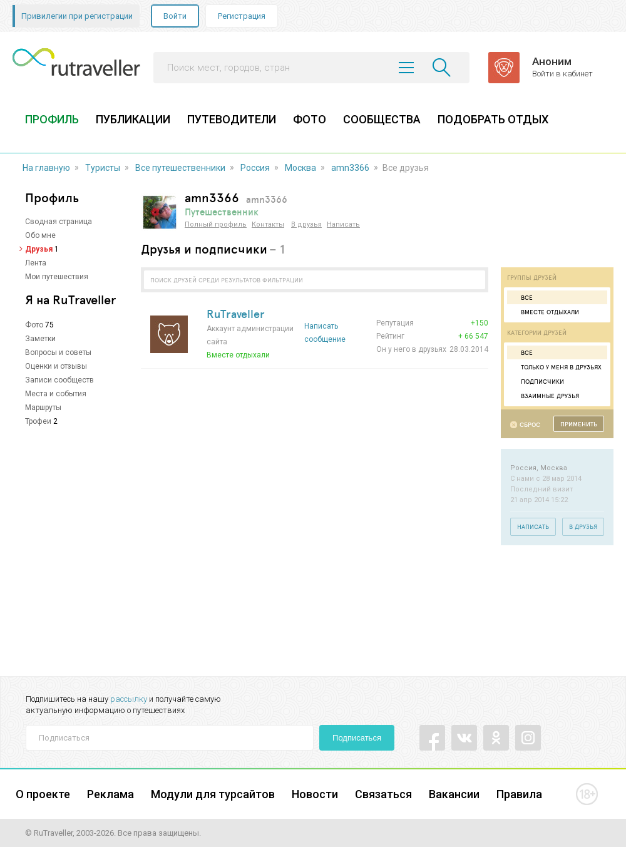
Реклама (110, 794)
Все (521, 297)
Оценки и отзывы (56, 366)
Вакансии (454, 794)
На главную (46, 168)
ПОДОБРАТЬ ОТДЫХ (493, 119)
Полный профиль (216, 224)
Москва (300, 168)
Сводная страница (58, 221)
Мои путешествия (56, 276)
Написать (343, 224)
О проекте (43, 794)
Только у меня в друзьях (556, 366)
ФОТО (309, 119)
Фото (34, 325)
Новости (315, 794)
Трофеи (38, 421)
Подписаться (356, 737)
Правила (519, 794)
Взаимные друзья (544, 395)
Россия (255, 168)
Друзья (39, 249)
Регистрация (241, 16)
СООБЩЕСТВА (382, 119)
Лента (35, 263)
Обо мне (40, 235)
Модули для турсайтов (213, 794)
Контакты (268, 224)
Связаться (383, 794)
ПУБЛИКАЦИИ (133, 119)
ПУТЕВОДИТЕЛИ (231, 119)
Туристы (102, 168)
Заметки (40, 338)
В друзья (306, 224)
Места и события (55, 393)
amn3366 (350, 168)
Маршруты (43, 407)
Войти (175, 16)
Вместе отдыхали (544, 311)
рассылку (128, 699)
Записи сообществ (59, 380)
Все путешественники (180, 168)
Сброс (530, 425)
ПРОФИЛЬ (52, 119)
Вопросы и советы (58, 352)
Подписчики (537, 381)
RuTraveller (236, 313)
